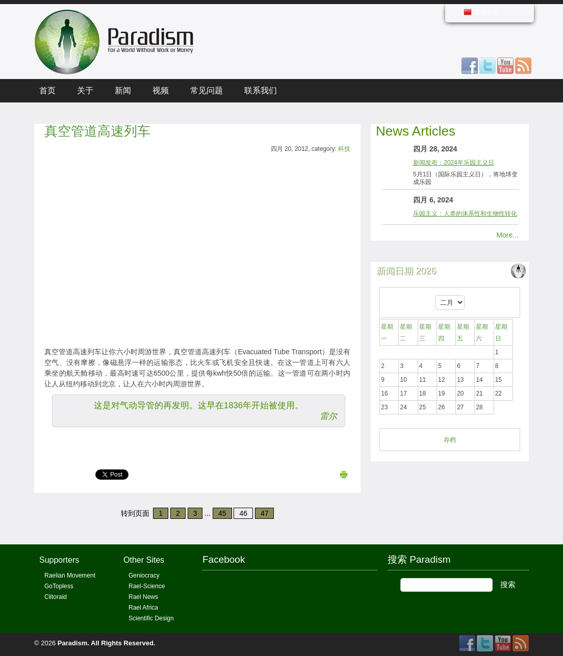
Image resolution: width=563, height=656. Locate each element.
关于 (85, 90)
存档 (450, 439)
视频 (160, 90)
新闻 (123, 90)
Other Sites (143, 560)
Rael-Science (147, 586)
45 (222, 513)
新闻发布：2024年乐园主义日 (453, 162)
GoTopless (58, 586)
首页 (47, 90)
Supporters (59, 560)
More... (507, 235)
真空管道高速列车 (97, 131)
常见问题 (206, 90)
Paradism (73, 643)
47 (265, 513)
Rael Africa (143, 607)
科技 (344, 148)
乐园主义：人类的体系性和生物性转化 (465, 213)
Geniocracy (144, 575)
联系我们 (260, 90)
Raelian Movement (69, 575)
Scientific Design (151, 618)
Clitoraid (55, 596)
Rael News (143, 596)
